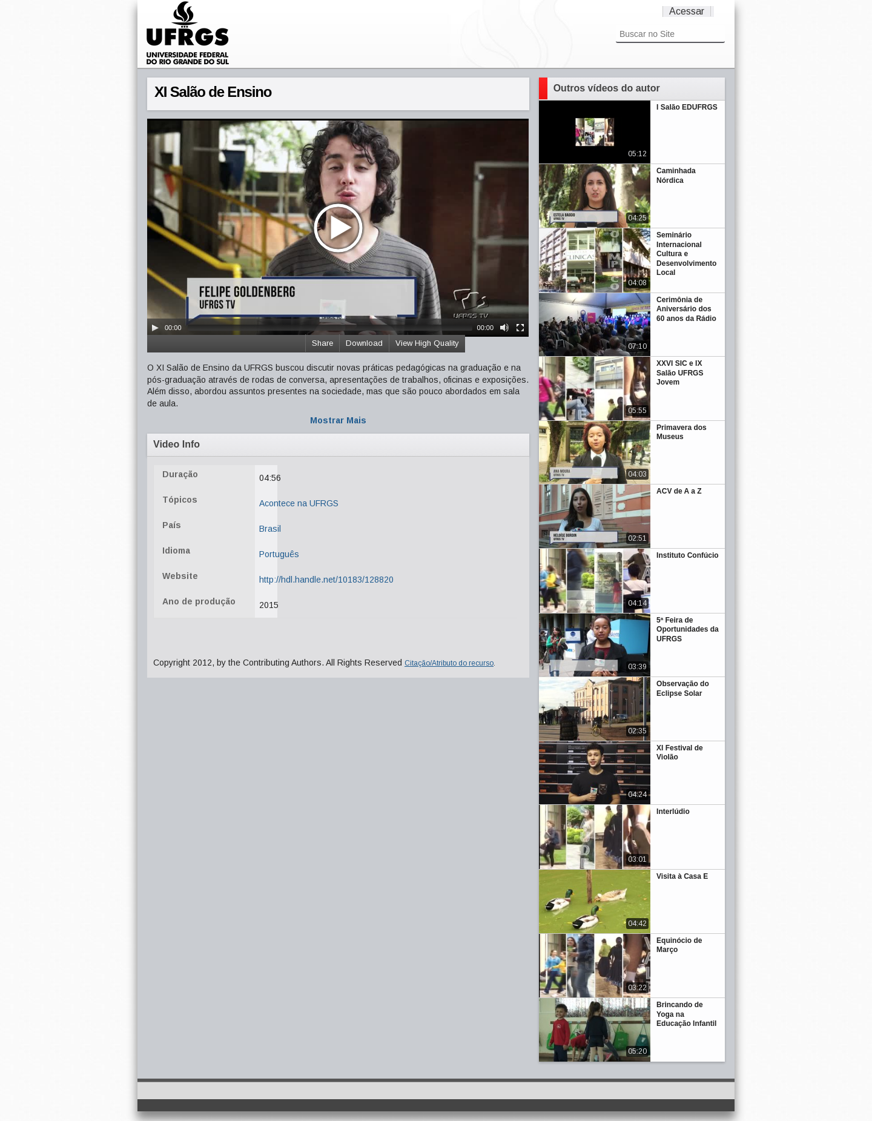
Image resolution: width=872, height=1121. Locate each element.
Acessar (686, 11)
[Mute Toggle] (504, 327)
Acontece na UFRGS (299, 503)
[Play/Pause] (155, 327)
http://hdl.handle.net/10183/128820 (326, 579)
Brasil (270, 529)
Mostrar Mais (338, 420)
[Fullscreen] (520, 327)
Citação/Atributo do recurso (449, 663)
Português (279, 554)
